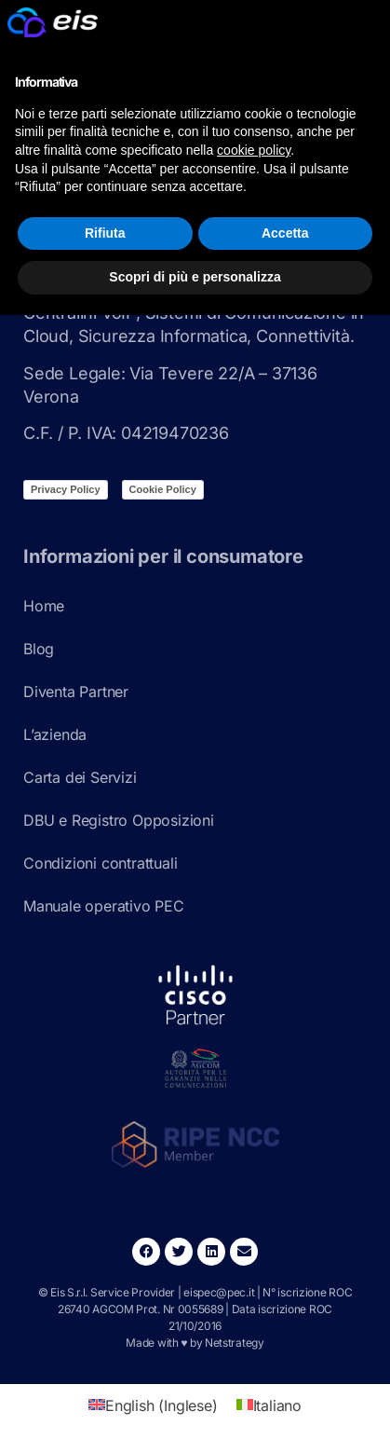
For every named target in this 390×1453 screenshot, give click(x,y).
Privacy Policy (66, 489)
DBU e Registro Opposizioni (118, 820)
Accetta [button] (285, 233)
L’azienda (55, 734)
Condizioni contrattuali (100, 863)
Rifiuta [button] (105, 233)
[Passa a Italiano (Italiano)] (269, 1405)
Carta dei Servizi (80, 777)
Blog (38, 648)
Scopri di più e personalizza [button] (194, 276)
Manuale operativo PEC (103, 906)
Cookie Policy (162, 489)
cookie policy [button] (253, 150)
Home (43, 605)
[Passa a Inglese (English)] (153, 1405)
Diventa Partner (75, 691)
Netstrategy (234, 1343)
